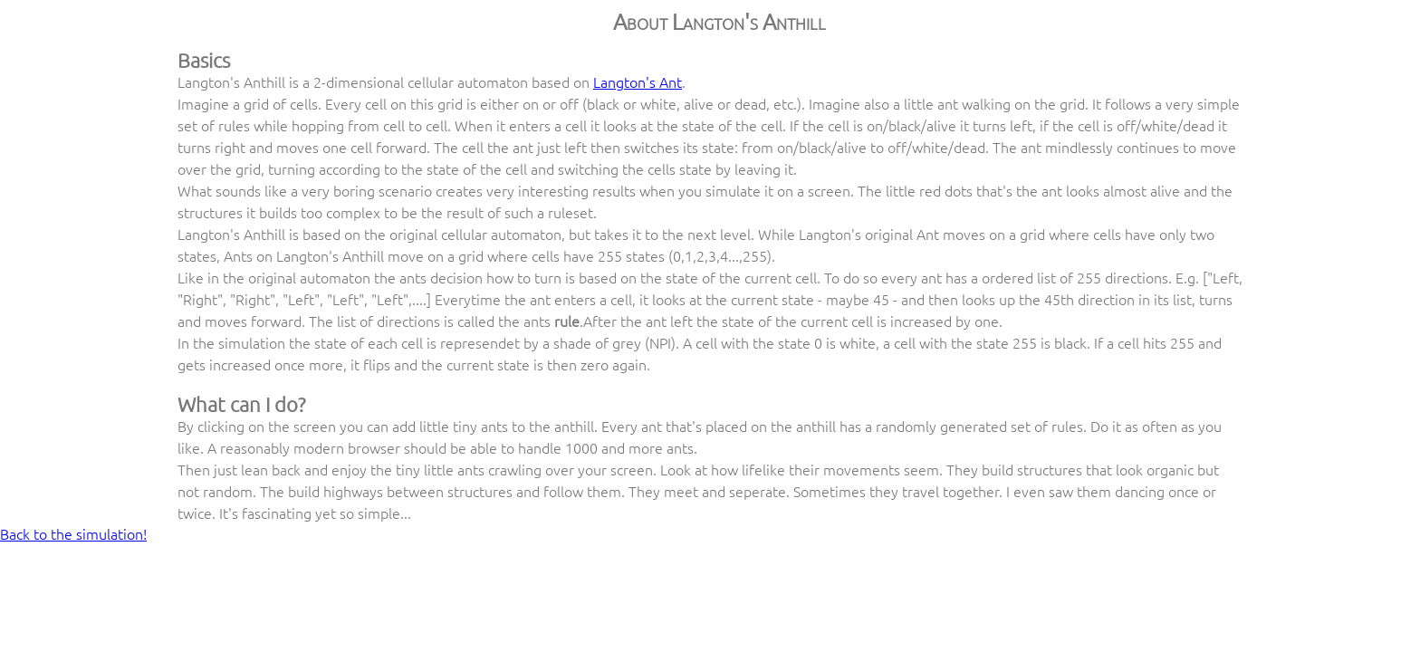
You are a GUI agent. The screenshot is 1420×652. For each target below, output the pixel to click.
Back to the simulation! (73, 533)
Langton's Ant (637, 81)
